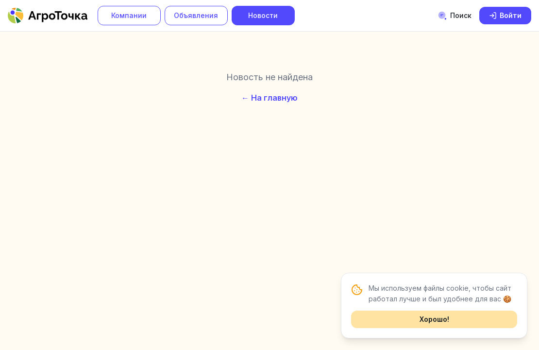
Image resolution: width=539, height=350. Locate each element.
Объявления (196, 15)
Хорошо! (434, 319)
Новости (263, 15)
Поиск (455, 15)
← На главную (269, 98)
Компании (129, 15)
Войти (505, 15)
